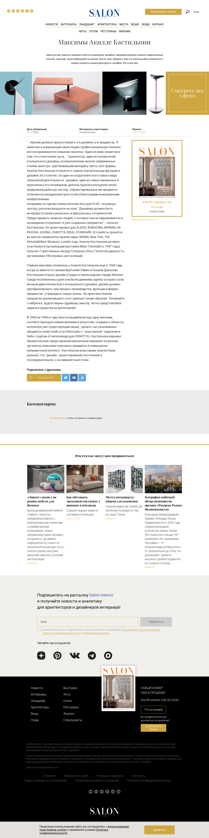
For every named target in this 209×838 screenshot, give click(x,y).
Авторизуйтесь (57, 418)
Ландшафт (87, 24)
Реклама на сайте (76, 776)
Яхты (82, 31)
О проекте (49, 776)
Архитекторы (107, 24)
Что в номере (153, 709)
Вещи (135, 24)
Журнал (158, 24)
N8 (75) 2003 (139, 132)
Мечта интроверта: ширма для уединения (122, 499)
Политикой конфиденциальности (61, 633)
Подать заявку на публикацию (45, 780)
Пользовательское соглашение (97, 780)
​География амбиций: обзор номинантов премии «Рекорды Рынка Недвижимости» (163, 503)
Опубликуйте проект (163, 11)
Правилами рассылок (96, 633)
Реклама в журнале (110, 776)
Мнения (124, 31)
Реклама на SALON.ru (143, 219)
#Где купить (73, 519)
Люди (145, 24)
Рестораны (108, 31)
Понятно (159, 830)
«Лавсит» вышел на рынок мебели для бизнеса (41, 501)
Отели (93, 31)
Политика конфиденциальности (148, 780)
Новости (51, 24)
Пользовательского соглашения (141, 629)
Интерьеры (69, 24)
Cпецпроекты (72, 720)
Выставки (70, 688)
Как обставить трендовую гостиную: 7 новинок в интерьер (83, 501)
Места (123, 24)
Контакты (139, 776)
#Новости (32, 563)
